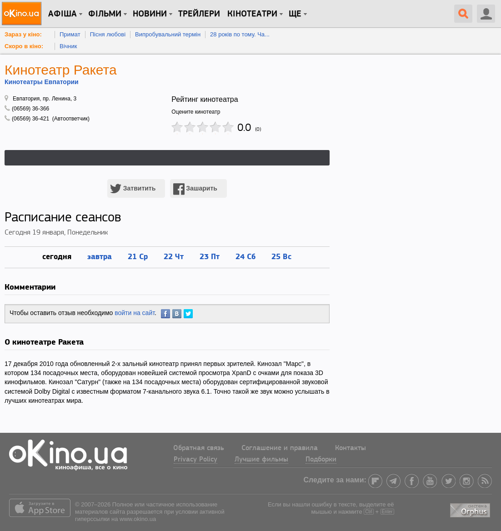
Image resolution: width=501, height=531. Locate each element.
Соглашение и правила (279, 448)
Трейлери (199, 14)
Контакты (350, 448)
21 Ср (138, 256)
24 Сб (245, 256)
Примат (70, 34)
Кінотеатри (252, 14)
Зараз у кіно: (23, 34)
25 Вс (281, 256)
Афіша (62, 14)
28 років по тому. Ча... (240, 34)
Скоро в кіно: (24, 46)
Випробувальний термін (167, 34)
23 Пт (210, 256)
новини (150, 14)
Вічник (68, 46)
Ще (295, 14)
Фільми (104, 14)
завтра (99, 256)
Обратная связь (198, 448)
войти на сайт (135, 312)
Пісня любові (107, 34)
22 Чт (174, 256)
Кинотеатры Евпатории (42, 81)
